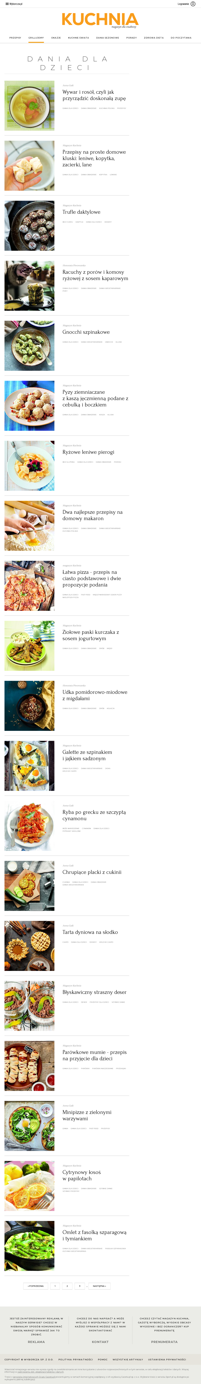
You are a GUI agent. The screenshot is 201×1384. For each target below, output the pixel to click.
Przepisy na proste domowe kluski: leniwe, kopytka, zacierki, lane (94, 158)
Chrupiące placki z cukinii (92, 872)
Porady (131, 38)
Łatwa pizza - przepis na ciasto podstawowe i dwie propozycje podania (92, 578)
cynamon (86, 828)
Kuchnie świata (78, 38)
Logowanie (187, 4)
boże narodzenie (71, 828)
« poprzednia (36, 1286)
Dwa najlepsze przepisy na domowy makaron (93, 515)
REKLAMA (36, 1342)
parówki (85, 1068)
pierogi (117, 462)
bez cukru (68, 222)
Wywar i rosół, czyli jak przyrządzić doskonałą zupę (94, 95)
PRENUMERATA (164, 1342)
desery (108, 222)
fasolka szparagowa (115, 1248)
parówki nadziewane (102, 1068)
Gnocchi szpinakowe (86, 332)
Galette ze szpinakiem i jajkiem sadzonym (87, 755)
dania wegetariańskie (110, 288)
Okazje (56, 38)
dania (65, 1128)
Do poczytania (181, 38)
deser (84, 1002)
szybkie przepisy (71, 1191)
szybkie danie (118, 1002)
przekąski (121, 1068)
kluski (119, 342)
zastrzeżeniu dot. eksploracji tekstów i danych (40, 1372)
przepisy (121, 108)
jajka (107, 768)
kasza (102, 415)
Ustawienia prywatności (167, 1359)
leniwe (113, 175)
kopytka (103, 175)
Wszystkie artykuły (128, 1359)
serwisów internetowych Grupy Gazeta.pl (34, 1377)
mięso (109, 648)
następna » (99, 1286)
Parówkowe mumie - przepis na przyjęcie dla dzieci (95, 1055)
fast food (85, 595)
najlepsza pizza (71, 597)
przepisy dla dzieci (99, 1002)
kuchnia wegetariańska (74, 1251)
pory (65, 291)
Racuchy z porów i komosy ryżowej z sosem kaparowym (95, 275)
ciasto (65, 942)
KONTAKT (100, 1342)
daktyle (79, 222)
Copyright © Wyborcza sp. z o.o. (28, 1359)
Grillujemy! (36, 38)
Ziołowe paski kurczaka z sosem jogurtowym (91, 635)
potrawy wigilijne (72, 831)
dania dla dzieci (70, 108)
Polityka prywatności (75, 1359)
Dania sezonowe (107, 38)
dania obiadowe (89, 108)
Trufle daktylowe (81, 212)
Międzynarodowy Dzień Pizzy (107, 595)
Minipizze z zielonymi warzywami (87, 1115)
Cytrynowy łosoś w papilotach (82, 1175)
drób (101, 648)
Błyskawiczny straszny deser (95, 992)
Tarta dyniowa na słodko (90, 932)
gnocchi (109, 342)
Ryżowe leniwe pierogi (88, 452)
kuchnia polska (106, 108)
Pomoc (103, 1359)
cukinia (66, 882)
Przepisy (15, 38)
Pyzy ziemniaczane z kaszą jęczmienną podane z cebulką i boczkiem (95, 398)
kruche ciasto (69, 771)
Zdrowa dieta (154, 38)
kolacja (110, 708)
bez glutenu (69, 462)
